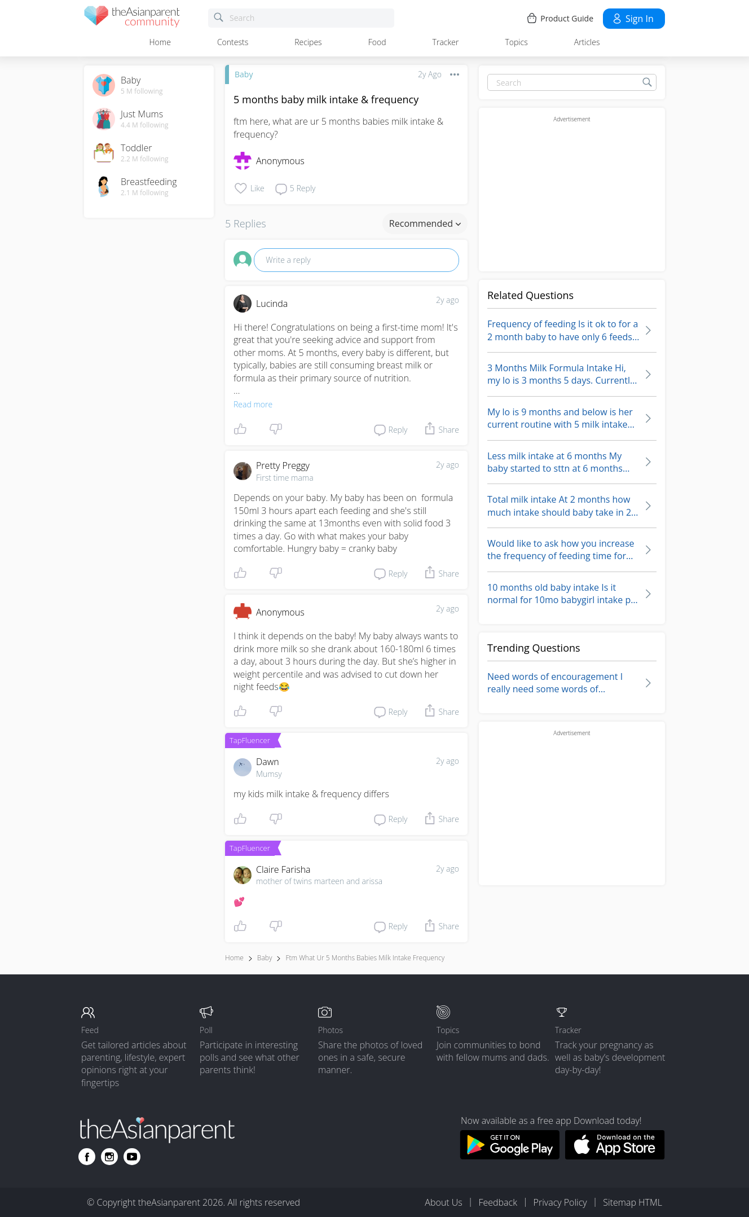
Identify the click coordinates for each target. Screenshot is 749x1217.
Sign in (632, 18)
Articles (587, 42)
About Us (443, 1202)
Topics (516, 42)
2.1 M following (145, 192)
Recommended (425, 223)
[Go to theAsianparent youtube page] (132, 1156)
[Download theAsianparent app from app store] (615, 1156)
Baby (244, 74)
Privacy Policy (560, 1202)
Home (160, 42)
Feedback (497, 1202)
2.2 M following (145, 159)
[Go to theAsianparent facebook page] (86, 1156)
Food (377, 42)
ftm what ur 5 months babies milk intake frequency (364, 958)
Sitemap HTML (632, 1202)
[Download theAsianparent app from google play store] (509, 1156)
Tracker (446, 42)
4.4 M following (145, 125)
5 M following (142, 91)
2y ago (447, 300)
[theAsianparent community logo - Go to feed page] (132, 18)
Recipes (307, 42)
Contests (232, 42)
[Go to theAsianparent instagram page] (109, 1156)
